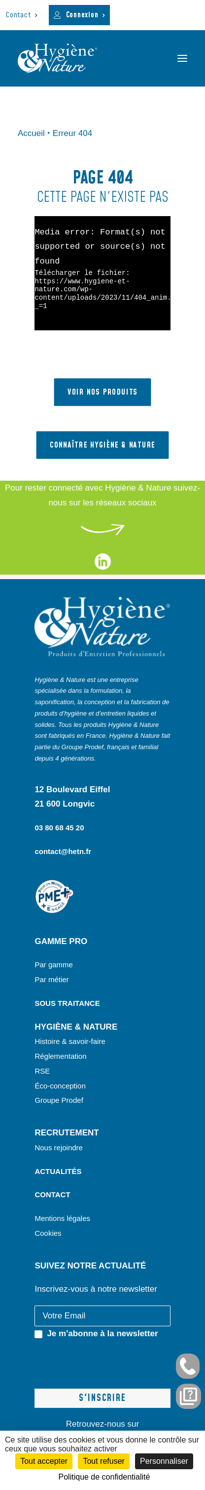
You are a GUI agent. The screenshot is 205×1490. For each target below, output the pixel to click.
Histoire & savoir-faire (69, 1041)
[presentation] (109, 1360)
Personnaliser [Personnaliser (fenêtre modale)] (164, 1461)
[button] (182, 58)
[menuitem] (21, 15)
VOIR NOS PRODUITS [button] (102, 392)
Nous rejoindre (58, 1147)
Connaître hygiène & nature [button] (102, 445)
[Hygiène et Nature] (57, 58)
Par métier (51, 979)
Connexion (85, 15)
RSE (43, 1071)
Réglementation (60, 1056)
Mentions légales (62, 1218)
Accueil (31, 133)
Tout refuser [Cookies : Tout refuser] (103, 1461)
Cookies (47, 1233)
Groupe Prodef (58, 1100)
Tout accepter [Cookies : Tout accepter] (44, 1461)
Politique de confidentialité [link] (104, 1477)
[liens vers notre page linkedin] (103, 567)
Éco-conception (59, 1086)
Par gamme (53, 964)
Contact (21, 15)
